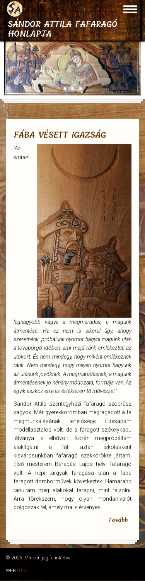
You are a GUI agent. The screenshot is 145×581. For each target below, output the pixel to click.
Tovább (118, 517)
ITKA (22, 570)
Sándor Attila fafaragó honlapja (63, 29)
